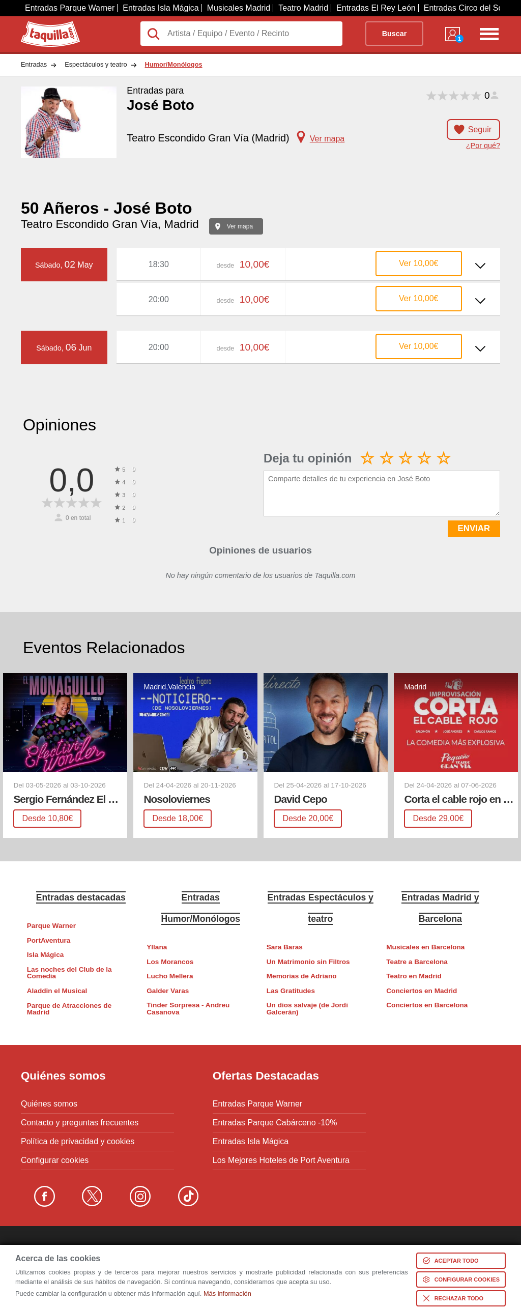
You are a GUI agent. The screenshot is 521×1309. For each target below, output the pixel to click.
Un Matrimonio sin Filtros (308, 962)
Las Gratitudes (291, 991)
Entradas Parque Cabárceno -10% (275, 1123)
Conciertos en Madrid (421, 991)
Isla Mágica (45, 954)
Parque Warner (51, 925)
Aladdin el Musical (57, 991)
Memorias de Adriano (302, 976)
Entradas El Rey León (376, 8)
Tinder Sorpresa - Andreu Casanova (188, 1008)
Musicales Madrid (238, 8)
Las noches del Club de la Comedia (69, 973)
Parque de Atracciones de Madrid (69, 1009)
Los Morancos (170, 962)
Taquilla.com (43, 25)
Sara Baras (285, 947)
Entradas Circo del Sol (464, 8)
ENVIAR (474, 528)
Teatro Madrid (303, 8)
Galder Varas (168, 991)
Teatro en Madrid (414, 976)
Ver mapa (240, 226)
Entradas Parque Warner (69, 8)
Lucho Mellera (170, 976)
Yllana (157, 947)
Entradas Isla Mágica (160, 8)
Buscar (394, 34)
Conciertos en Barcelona (427, 1005)
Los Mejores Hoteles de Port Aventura (281, 1160)
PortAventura (49, 940)
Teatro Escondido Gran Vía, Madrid (110, 224)
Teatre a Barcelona (417, 962)
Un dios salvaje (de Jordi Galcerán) (307, 1008)
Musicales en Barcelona (425, 947)
